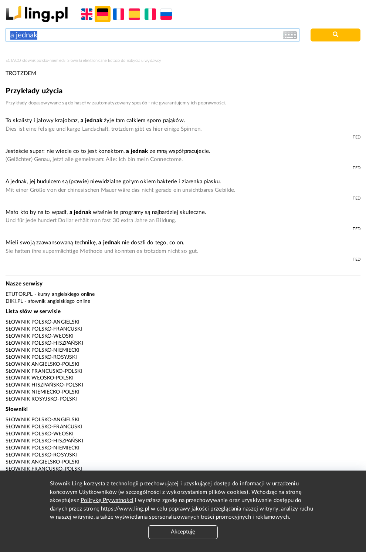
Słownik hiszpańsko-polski (44, 385)
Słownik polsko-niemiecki (43, 350)
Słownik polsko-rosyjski (41, 357)
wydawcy (153, 60)
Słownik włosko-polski (40, 378)
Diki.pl (14, 301)
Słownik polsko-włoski (40, 336)
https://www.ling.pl (126, 509)
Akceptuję (183, 532)
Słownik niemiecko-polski (43, 392)
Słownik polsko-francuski (44, 329)
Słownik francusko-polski (44, 371)
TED (356, 137)
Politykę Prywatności (107, 500)
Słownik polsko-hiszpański (44, 343)
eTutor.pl (19, 294)
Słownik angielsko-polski (43, 364)
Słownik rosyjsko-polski (41, 399)
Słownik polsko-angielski (43, 322)
